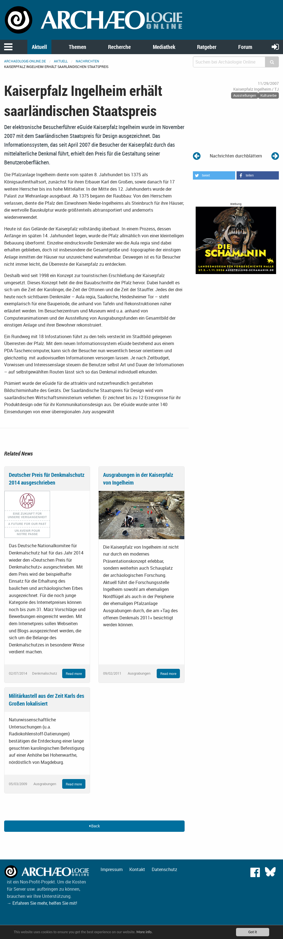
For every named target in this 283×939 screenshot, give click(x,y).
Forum (245, 47)
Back (94, 825)
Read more (74, 673)
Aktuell (39, 47)
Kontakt (137, 869)
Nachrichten (87, 61)
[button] (214, 175)
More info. (145, 932)
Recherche (119, 47)
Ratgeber (206, 47)
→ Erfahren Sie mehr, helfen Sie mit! (42, 903)
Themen (77, 47)
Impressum (112, 869)
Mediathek (164, 47)
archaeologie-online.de (25, 61)
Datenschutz (164, 869)
